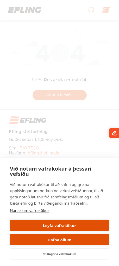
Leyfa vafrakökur (59, 225)
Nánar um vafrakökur (29, 210)
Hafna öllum (60, 239)
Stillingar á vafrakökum (59, 254)
